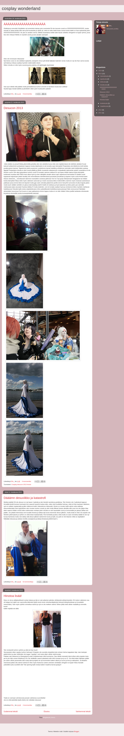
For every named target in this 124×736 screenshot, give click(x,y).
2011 (100, 113)
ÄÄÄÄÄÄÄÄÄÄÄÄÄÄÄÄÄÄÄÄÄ (24, 24)
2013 (100, 73)
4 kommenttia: (27, 705)
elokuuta (103, 82)
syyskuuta (103, 79)
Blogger (76, 731)
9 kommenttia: (27, 94)
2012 (100, 110)
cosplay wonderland (21, 8)
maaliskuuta (104, 106)
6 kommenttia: (27, 481)
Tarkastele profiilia (112, 29)
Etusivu (47, 711)
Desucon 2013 (13, 108)
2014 (100, 70)
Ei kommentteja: (28, 582)
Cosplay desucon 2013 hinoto (21, 484)
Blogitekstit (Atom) (49, 717)
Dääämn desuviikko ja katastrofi (25, 498)
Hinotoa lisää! (13, 596)
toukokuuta (104, 103)
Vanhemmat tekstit (83, 711)
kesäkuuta (103, 85)
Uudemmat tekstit (11, 711)
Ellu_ (110, 26)
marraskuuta (104, 76)
